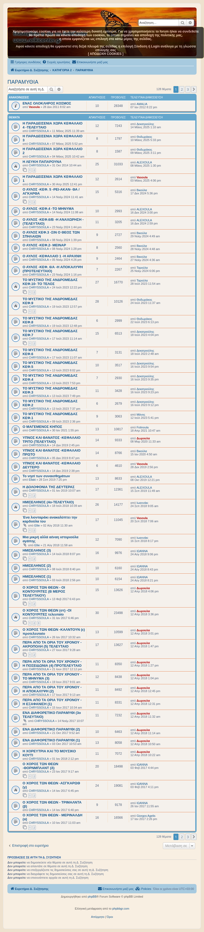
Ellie (37, 525)
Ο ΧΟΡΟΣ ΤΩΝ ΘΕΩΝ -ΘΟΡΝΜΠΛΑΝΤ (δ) (40, 766)
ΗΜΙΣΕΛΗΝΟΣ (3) (37, 550)
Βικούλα (142, 190)
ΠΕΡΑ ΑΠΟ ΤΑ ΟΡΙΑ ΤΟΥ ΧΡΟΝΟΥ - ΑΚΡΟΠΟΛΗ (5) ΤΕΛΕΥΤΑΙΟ (52, 644)
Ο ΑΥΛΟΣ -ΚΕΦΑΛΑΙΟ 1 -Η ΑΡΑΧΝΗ (52, 256)
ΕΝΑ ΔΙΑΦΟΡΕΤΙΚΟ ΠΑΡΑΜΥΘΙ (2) (51, 729)
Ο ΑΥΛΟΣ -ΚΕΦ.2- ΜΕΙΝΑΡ (44, 245)
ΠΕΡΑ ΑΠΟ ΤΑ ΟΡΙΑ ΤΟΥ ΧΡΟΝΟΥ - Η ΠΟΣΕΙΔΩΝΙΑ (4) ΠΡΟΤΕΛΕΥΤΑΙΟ (52, 664)
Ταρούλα (142, 267)
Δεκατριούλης (145, 124)
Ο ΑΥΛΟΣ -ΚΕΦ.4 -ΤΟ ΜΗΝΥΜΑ (48, 209)
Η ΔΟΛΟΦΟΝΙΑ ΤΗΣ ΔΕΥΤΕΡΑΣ (49, 487)
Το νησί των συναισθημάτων (46, 476)
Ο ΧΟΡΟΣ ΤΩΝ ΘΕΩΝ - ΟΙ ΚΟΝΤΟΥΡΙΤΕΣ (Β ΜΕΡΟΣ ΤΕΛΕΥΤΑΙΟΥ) (44, 591)
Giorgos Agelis (146, 815)
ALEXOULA (144, 162)
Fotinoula (142, 427)
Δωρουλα (143, 438)
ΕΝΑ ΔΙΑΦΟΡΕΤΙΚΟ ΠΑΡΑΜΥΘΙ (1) (51, 740)
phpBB (92, 896)
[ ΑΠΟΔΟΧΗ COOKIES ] (106, 54)
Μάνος (141, 414)
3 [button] (188, 89)
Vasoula (34, 107)
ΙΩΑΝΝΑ (142, 551)
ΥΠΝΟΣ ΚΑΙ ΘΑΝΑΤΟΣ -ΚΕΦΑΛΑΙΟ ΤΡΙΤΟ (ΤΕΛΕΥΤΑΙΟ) (51, 440)
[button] (194, 89)
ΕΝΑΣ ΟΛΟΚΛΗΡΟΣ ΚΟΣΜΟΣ (47, 103)
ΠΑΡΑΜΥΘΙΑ (22, 82)
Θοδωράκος (144, 136)
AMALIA (142, 104)
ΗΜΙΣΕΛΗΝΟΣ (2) (37, 566)
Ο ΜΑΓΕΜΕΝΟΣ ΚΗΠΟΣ (42, 427)
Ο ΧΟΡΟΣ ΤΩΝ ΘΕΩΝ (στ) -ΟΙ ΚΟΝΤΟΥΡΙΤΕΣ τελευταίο (47, 612)
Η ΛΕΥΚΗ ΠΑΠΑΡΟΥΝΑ (42, 162)
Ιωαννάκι (142, 502)
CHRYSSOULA (39, 130)
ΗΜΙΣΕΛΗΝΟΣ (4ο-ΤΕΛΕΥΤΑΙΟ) (48, 502)
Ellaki (32, 479)
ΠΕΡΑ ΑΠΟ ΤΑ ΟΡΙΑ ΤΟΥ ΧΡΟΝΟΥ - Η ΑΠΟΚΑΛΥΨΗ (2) (52, 689)
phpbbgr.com (120, 908)
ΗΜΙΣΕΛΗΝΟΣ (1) (37, 577)
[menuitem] (56, 62)
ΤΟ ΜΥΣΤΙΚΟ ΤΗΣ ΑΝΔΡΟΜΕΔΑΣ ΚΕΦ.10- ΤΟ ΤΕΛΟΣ (50, 282)
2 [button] (182, 89)
